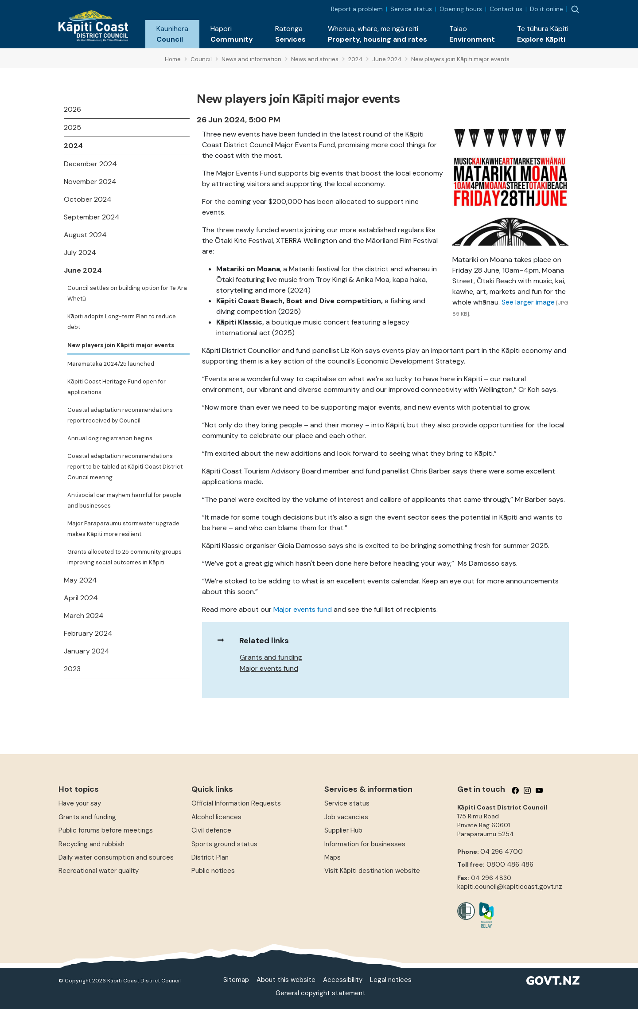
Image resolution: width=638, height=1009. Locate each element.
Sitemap (236, 979)
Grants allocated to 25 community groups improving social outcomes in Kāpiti (124, 557)
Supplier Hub (343, 830)
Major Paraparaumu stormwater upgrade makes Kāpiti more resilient (123, 529)
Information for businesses (364, 844)
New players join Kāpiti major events (120, 345)
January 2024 (86, 651)
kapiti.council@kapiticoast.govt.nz (509, 886)
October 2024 (88, 199)
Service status (411, 9)
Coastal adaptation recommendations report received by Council (120, 415)
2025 (72, 127)
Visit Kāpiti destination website (372, 870)
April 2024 (81, 597)
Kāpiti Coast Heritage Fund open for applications (116, 387)
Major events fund (302, 609)
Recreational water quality (98, 870)
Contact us (506, 9)
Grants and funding (271, 657)
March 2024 (84, 615)
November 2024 (90, 181)
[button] (172, 34)
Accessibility (342, 979)
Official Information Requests (236, 803)
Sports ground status (224, 844)
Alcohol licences (216, 817)
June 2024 (83, 270)
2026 (72, 109)
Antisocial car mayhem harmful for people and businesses (124, 500)
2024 (73, 145)
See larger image (528, 302)
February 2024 (88, 633)
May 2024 (80, 580)
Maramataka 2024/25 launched (110, 364)
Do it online (546, 9)
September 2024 (92, 217)
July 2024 (80, 252)
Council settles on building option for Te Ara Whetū (127, 293)
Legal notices (391, 979)
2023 (72, 668)
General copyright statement (321, 993)
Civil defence (211, 830)
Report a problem (357, 9)
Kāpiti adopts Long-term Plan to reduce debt (121, 322)
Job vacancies (346, 817)
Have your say (79, 803)
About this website (286, 979)
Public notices (213, 870)
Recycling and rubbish (91, 844)
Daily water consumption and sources (116, 857)
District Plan (210, 857)
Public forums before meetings (105, 830)
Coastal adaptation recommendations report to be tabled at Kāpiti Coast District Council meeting (125, 466)
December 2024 (90, 163)
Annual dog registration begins (109, 438)
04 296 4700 (501, 851)
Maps (332, 857)
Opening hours (461, 9)
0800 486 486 (509, 864)
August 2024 (85, 234)
